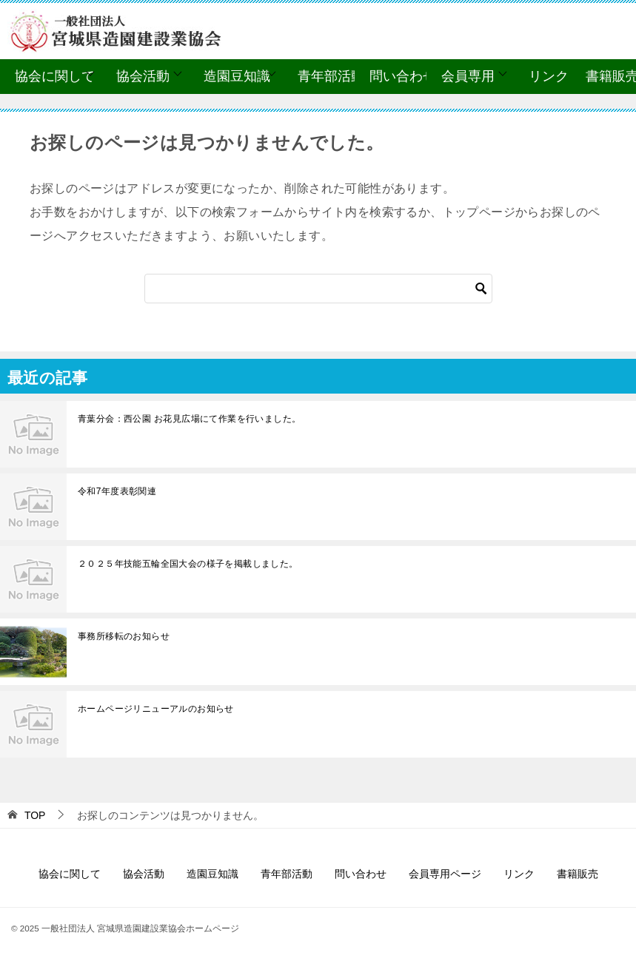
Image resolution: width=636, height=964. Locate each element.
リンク (549, 76)
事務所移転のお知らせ (124, 636)
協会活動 (143, 76)
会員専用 (468, 76)
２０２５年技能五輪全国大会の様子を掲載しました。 (188, 564)
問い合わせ (402, 76)
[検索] (318, 288)
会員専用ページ (445, 874)
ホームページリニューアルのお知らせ (156, 709)
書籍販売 (577, 874)
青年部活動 (331, 76)
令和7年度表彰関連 (117, 491)
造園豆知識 (237, 76)
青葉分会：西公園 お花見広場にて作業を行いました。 (189, 419)
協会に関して (55, 76)
